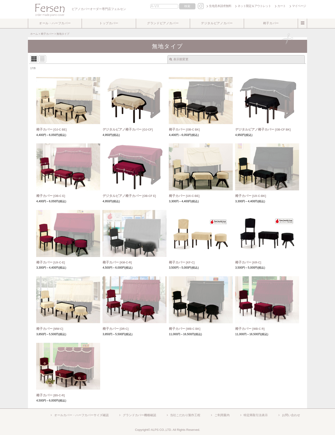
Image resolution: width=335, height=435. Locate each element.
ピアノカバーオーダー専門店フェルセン (77, 9)
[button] (55, 23)
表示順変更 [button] (178, 59)
